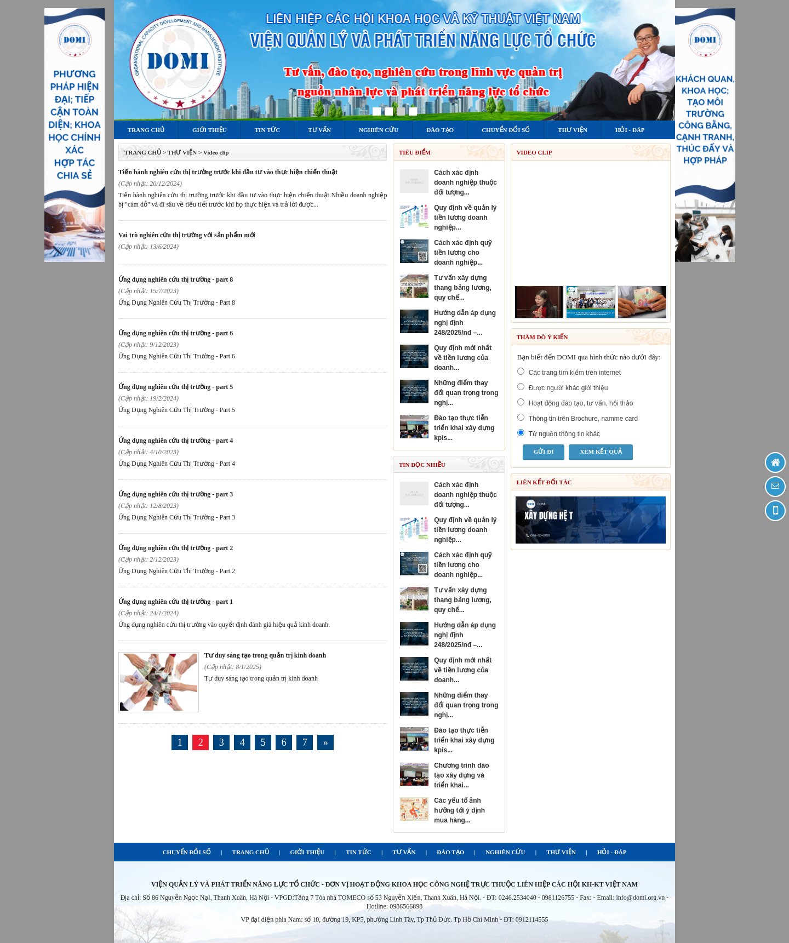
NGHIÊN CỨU (505, 852)
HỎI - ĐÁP (612, 852)
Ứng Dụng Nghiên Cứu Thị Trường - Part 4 (175, 440)
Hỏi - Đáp (630, 130)
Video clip (216, 152)
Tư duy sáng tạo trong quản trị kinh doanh (265, 655)
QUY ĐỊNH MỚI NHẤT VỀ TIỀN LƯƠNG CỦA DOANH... (462, 358)
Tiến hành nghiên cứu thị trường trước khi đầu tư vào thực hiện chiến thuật (228, 172)
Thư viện (572, 130)
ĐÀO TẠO (450, 852)
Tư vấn (319, 130)
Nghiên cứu (378, 130)
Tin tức (267, 130)
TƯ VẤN (404, 852)
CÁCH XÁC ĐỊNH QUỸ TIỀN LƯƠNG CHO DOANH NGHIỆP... (462, 252)
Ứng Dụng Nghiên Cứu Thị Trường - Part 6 (175, 333)
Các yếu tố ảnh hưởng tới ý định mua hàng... (459, 810)
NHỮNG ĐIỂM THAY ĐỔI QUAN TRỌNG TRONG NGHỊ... (466, 393)
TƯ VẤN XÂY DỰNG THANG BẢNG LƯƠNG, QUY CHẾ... (462, 287)
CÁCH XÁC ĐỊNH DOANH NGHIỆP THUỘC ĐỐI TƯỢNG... (465, 182)
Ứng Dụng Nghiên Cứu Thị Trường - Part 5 (175, 387)
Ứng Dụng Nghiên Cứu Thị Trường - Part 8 (175, 279)
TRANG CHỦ (142, 152)
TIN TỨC (358, 852)
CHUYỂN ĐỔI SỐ (186, 852)
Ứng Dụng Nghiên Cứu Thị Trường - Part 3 (175, 494)
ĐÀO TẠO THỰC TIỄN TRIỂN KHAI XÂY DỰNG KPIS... (464, 428)
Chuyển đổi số (506, 130)
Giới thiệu (209, 130)
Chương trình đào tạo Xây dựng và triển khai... (461, 775)
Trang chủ (146, 130)
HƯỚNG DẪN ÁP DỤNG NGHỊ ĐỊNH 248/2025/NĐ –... (465, 322)
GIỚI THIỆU (307, 852)
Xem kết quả (600, 451)
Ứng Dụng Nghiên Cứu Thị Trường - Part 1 (175, 601)
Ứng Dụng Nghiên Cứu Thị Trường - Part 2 (175, 548)
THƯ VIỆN (561, 852)
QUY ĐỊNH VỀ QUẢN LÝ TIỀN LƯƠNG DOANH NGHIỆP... (465, 217)
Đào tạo (440, 130)
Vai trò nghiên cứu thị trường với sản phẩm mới (186, 235)
